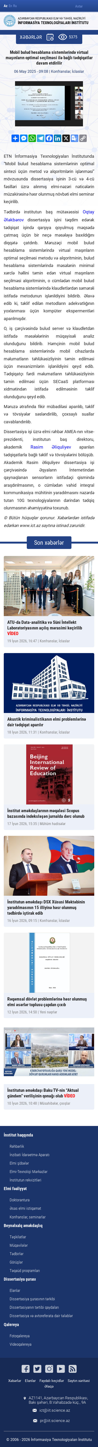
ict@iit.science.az (54, 1410)
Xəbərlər (14, 1381)
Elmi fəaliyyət (15, 1189)
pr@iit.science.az (55, 1420)
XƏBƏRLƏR (31, 37)
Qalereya (11, 1325)
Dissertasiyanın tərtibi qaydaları (34, 1307)
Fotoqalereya (20, 1336)
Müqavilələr (19, 1245)
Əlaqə (49, 1386)
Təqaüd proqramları (25, 1270)
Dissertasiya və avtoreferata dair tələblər (41, 1315)
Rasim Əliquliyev (51, 447)
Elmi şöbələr (19, 1163)
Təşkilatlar (18, 1237)
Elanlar (15, 1290)
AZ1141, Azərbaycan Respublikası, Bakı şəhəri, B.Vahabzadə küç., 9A (58, 1400)
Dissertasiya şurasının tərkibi (32, 1299)
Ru (15, 6)
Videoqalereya (20, 1344)
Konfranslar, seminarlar (28, 1217)
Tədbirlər (17, 1253)
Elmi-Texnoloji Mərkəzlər (28, 1171)
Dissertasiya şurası (20, 1279)
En (10, 6)
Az (6, 6)
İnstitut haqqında (18, 1135)
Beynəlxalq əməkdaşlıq (23, 1226)
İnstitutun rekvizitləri (25, 1180)
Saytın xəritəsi (79, 1381)
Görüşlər (16, 1262)
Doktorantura (20, 1200)
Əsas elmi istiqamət (25, 1208)
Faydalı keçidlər (51, 1381)
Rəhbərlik (17, 1146)
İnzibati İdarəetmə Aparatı (30, 1154)
